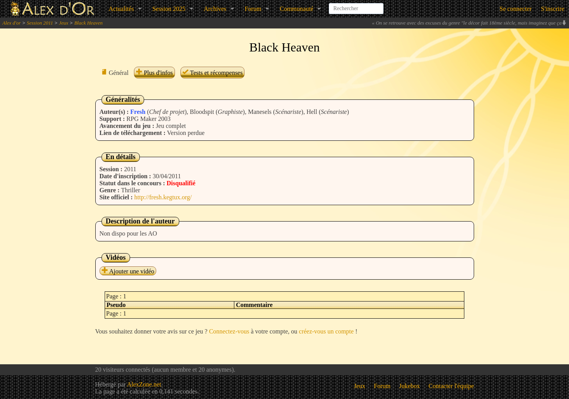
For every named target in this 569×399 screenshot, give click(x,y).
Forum (253, 8)
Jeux (63, 23)
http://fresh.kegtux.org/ (163, 197)
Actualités (121, 8)
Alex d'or (11, 23)
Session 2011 (40, 23)
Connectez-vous (229, 331)
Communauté (296, 8)
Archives (215, 8)
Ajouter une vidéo (128, 271)
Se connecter (515, 8)
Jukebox (409, 386)
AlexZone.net (144, 384)
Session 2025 (169, 8)
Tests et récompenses (212, 72)
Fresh (138, 111)
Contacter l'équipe (451, 386)
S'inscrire (552, 8)
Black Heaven (88, 23)
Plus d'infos (154, 72)
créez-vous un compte (326, 331)
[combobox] (356, 5)
